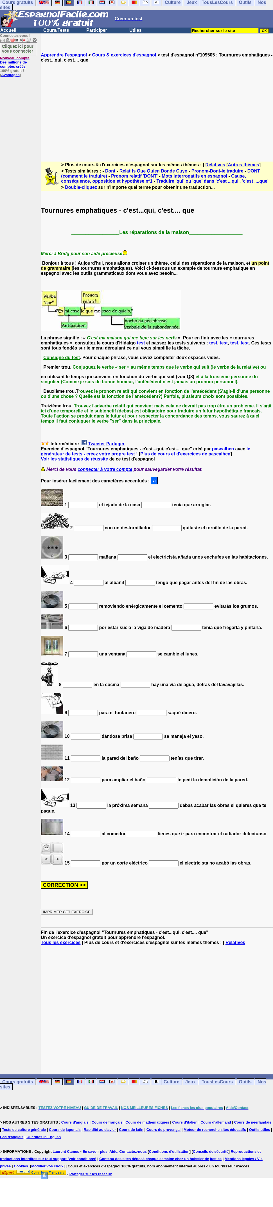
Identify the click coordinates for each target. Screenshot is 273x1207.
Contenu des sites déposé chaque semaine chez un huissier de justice (160, 1159)
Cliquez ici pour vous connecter (17, 48)
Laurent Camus (66, 1151)
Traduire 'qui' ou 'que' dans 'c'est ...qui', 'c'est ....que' (213, 181)
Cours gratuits (17, 1081)
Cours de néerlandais (252, 1122)
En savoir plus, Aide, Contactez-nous (114, 1151)
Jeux (190, 1081)
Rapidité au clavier (100, 1129)
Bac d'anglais (11, 1137)
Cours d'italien (185, 1122)
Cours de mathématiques (147, 1122)
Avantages (10, 75)
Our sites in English (43, 1137)
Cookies (21, 1166)
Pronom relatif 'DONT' (134, 176)
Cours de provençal (163, 1129)
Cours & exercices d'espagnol (124, 55)
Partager (115, 443)
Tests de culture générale (24, 1129)
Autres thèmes (243, 164)
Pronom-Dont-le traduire (217, 171)
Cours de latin (131, 1129)
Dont (110, 171)
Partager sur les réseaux (90, 1174)
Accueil (8, 30)
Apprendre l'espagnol (64, 55)
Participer (96, 30)
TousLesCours (217, 1081)
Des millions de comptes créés (15, 62)
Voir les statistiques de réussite (74, 459)
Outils (245, 1081)
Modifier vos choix (47, 1166)
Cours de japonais (65, 1129)
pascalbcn (223, 448)
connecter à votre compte (105, 469)
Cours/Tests (56, 30)
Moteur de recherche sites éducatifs (215, 1129)
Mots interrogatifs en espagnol (194, 176)
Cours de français (107, 1122)
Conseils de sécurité (210, 1151)
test (141, 343)
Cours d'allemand (215, 1122)
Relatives (215, 164)
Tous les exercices (60, 942)
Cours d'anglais (75, 1122)
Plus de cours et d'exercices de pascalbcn (185, 454)
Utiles (135, 30)
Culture (171, 1081)
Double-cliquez (81, 187)
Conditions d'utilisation (169, 1151)
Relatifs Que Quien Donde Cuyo (153, 171)
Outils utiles (259, 1129)
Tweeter (96, 443)
